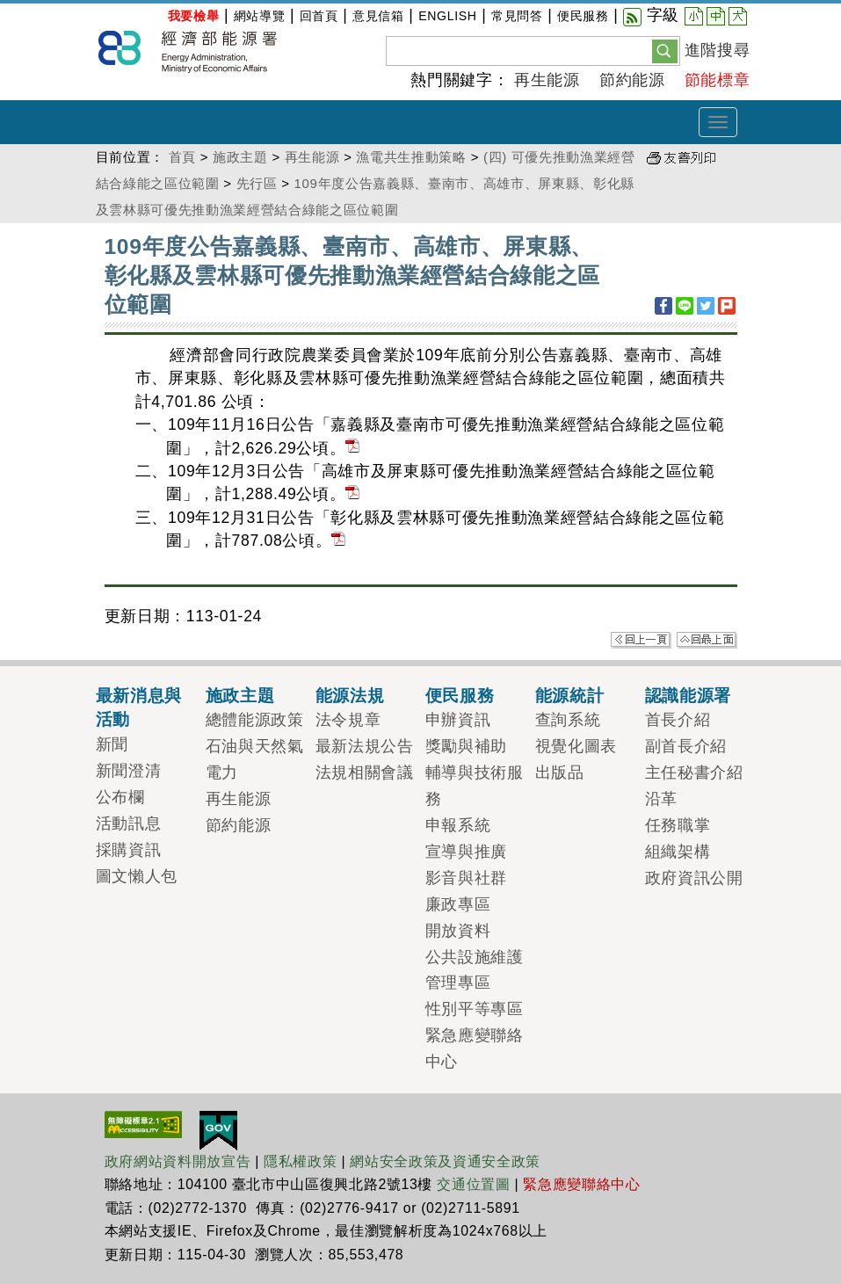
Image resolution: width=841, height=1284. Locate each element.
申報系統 (458, 825)
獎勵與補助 (466, 746)
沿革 (661, 799)
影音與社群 (466, 878)
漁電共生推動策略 (411, 156)
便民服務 (583, 16)
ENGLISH (447, 16)
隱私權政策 (300, 1161)
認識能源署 (688, 695)
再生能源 (547, 80)
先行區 (257, 183)
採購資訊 (129, 850)
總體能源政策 (255, 720)
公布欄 (120, 797)
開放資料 (458, 930)
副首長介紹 (686, 746)
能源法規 (350, 695)
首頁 (182, 156)
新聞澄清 (129, 771)
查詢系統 (568, 720)
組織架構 (678, 851)
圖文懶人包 (137, 876)
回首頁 (319, 16)
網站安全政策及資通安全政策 (445, 1161)
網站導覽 (260, 16)
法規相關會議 (364, 772)
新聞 (112, 744)
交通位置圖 (473, 1184)
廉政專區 (458, 904)
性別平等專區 (474, 1009)
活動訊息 (129, 823)
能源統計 (570, 695)
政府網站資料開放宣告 (178, 1161)
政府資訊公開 (694, 878)
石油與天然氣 (255, 746)
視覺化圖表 (576, 746)
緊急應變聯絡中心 (581, 1184)
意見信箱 (378, 16)
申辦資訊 (458, 720)
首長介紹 (678, 720)
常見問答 (517, 16)
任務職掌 (678, 825)
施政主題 (240, 156)
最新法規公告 (364, 746)
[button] (665, 50)
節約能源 (632, 80)
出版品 (559, 772)
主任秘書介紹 (694, 772)
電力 (222, 772)
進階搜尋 (717, 50)
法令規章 (348, 720)
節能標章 (717, 80)
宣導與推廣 (466, 851)
